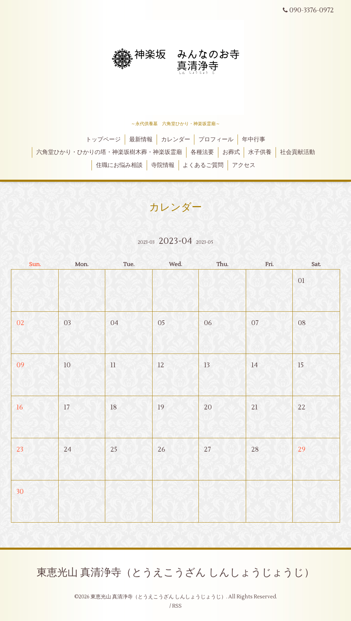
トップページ (103, 139)
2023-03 (146, 242)
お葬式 (231, 152)
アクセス (243, 165)
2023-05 (204, 242)
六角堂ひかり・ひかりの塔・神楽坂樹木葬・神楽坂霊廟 (109, 152)
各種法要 (202, 152)
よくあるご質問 (203, 165)
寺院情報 (162, 165)
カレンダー (175, 139)
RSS (177, 606)
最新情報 (141, 139)
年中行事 (253, 139)
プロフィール (215, 139)
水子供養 (259, 152)
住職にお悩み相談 (119, 165)
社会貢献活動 (297, 152)
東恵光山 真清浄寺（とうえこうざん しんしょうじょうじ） (175, 572)
